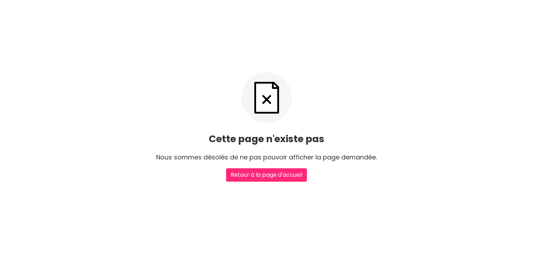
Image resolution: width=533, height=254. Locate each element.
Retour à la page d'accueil (266, 175)
